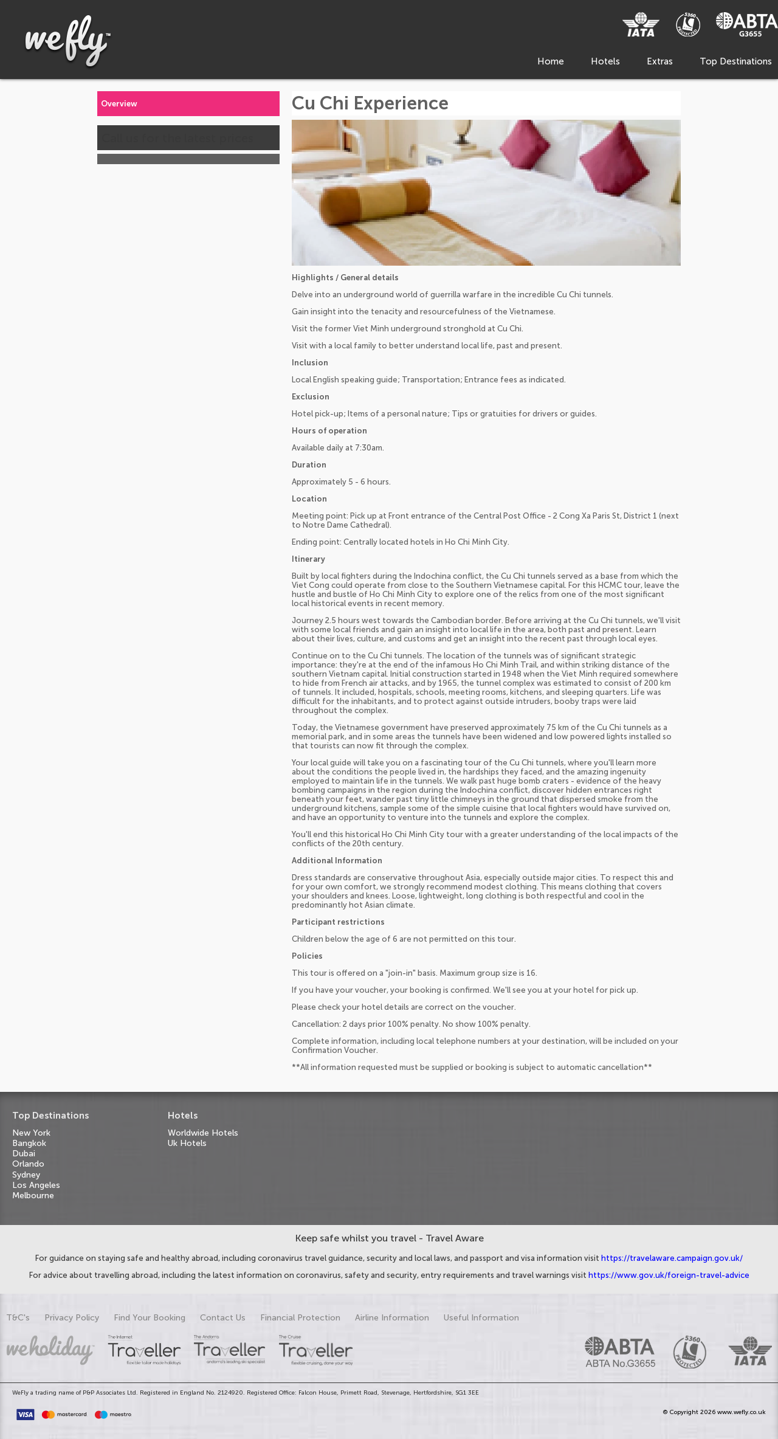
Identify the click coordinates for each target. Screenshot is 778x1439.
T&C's (18, 1318)
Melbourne (33, 1195)
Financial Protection (300, 1318)
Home (550, 61)
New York (31, 1133)
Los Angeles (36, 1185)
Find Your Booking (149, 1318)
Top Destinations (736, 61)
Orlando (28, 1164)
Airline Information (392, 1318)
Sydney (26, 1175)
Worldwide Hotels (203, 1133)
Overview (119, 103)
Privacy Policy (71, 1318)
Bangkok (29, 1143)
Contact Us (223, 1318)
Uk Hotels (187, 1143)
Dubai (23, 1153)
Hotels (605, 61)
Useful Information (481, 1318)
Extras (660, 61)
